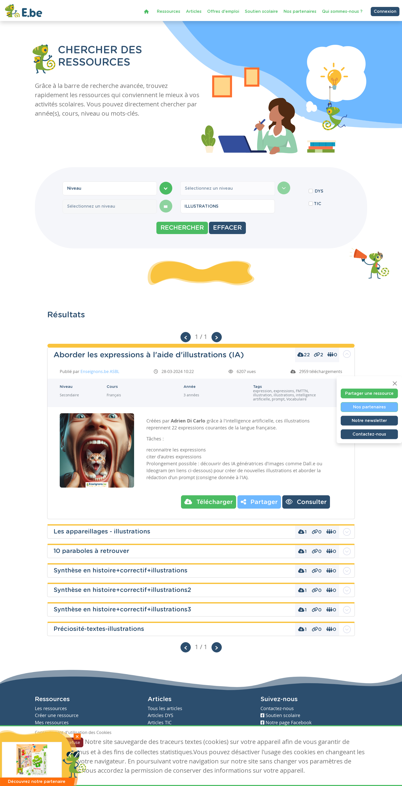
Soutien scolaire (261, 11)
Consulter (306, 501)
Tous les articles (165, 708)
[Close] (395, 383)
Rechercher (182, 228)
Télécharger (208, 501)
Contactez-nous (369, 434)
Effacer (227, 228)
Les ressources (51, 708)
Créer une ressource (56, 715)
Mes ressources (52, 722)
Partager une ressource (369, 393)
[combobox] (110, 188)
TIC (317, 204)
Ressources (168, 11)
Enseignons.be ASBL (100, 371)
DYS (319, 191)
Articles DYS (160, 715)
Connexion (385, 11)
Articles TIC (160, 722)
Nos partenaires (300, 11)
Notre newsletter (369, 421)
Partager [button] (259, 501)
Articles (194, 11)
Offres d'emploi (223, 11)
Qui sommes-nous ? (342, 11)
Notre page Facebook (285, 722)
